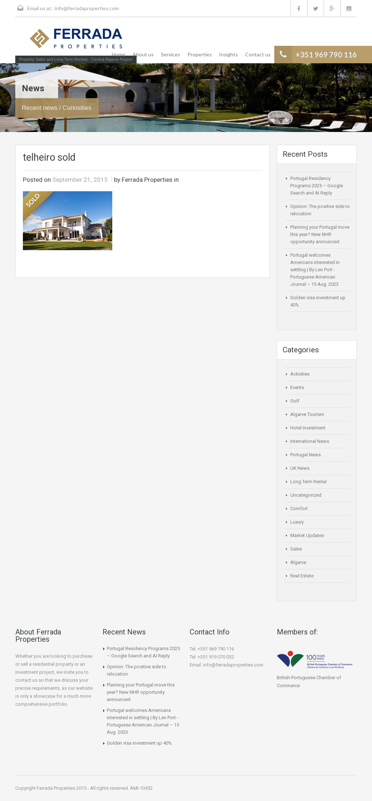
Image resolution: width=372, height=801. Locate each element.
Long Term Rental (308, 481)
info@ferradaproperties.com (87, 8)
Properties (199, 54)
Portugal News (305, 454)
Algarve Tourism (307, 414)
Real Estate (302, 575)
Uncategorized (306, 495)
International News (309, 441)
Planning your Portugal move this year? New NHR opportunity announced (319, 234)
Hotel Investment (308, 427)
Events (297, 387)
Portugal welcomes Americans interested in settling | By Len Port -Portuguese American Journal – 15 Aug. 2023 (315, 269)
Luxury (297, 522)
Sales (296, 549)
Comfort (299, 508)
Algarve (298, 562)
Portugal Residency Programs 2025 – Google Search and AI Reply (316, 186)
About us (143, 54)
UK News (300, 468)
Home (118, 54)
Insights (228, 54)
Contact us (258, 54)
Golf (294, 401)
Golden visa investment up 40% (139, 743)
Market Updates (307, 535)
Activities (300, 374)
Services (170, 54)
